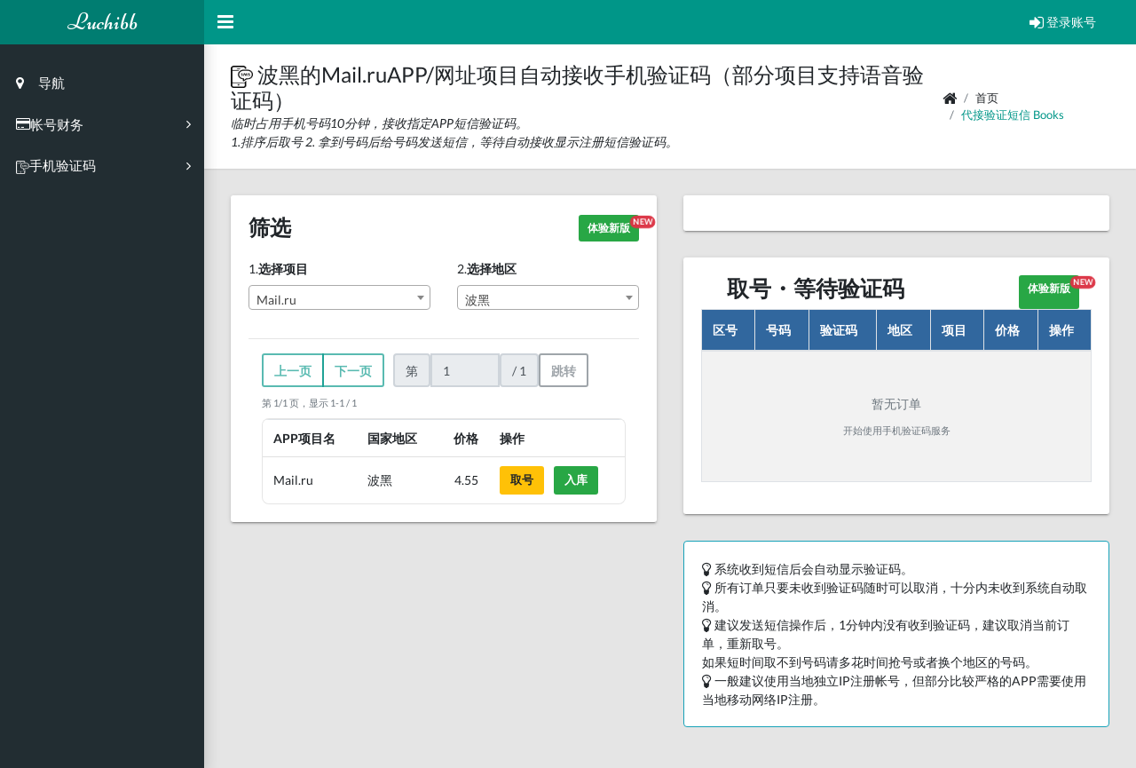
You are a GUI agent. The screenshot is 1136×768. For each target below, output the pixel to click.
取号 (521, 479)
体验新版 (613, 225)
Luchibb (102, 22)
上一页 (293, 370)
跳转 (563, 370)
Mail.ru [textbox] (276, 299)
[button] (244, 74)
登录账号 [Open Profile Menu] (1063, 21)
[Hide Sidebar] (225, 22)
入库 (576, 479)
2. (487, 268)
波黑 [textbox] (477, 299)
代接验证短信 (995, 114)
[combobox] (339, 297)
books (1048, 114)
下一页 (353, 370)
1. (278, 268)
